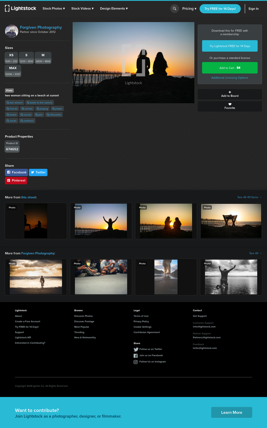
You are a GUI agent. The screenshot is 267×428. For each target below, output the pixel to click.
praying (42, 108)
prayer (57, 108)
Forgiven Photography (41, 27)
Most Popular (81, 326)
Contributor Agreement (147, 331)
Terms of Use (141, 315)
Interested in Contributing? (30, 342)
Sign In (253, 8)
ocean (11, 120)
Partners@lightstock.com (207, 337)
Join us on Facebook (151, 355)
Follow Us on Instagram (152, 361)
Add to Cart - (230, 68)
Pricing (189, 8)
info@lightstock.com (204, 326)
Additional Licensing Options (229, 78)
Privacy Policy (141, 321)
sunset (26, 114)
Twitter (38, 172)
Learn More (231, 412)
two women (15, 102)
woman (27, 108)
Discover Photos (83, 315)
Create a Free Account (27, 321)
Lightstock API (23, 337)
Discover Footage (84, 321)
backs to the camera (39, 102)
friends (12, 108)
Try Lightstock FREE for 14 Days (230, 46)
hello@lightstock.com (205, 347)
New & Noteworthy (85, 337)
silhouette (54, 114)
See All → (255, 253)
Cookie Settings (143, 326)
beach (11, 114)
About (18, 315)
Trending (79, 331)
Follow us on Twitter (150, 348)
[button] (54, 8)
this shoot (28, 197)
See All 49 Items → (249, 197)
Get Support (200, 315)
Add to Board (230, 94)
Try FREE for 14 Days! (220, 8)
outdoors (27, 120)
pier (39, 114)
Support (19, 331)
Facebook (16, 172)
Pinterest (16, 180)
